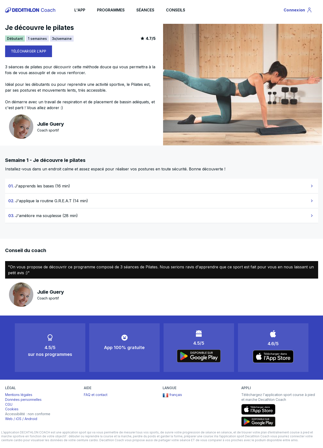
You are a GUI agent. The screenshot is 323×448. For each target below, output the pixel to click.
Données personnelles (23, 399)
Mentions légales (18, 395)
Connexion (298, 10)
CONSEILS (175, 10)
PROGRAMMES (111, 10)
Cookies (11, 409)
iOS (18, 419)
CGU (8, 404)
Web (9, 419)
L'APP (79, 10)
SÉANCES (145, 10)
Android (31, 419)
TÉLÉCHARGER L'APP (28, 51)
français (172, 395)
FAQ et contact (95, 395)
